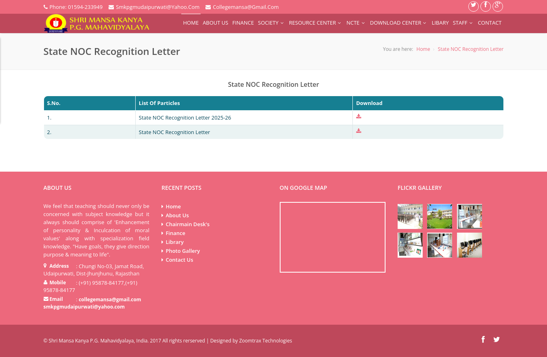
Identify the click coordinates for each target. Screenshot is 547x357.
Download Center (399, 22)
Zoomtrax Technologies (265, 340)
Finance (243, 22)
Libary (440, 22)
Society (271, 22)
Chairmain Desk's (188, 224)
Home (191, 22)
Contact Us (179, 259)
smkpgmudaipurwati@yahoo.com (84, 306)
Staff (463, 22)
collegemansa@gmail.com (110, 299)
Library (175, 242)
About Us (215, 22)
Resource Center (315, 22)
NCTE (356, 22)
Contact (490, 22)
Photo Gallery (183, 250)
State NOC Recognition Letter (471, 49)
